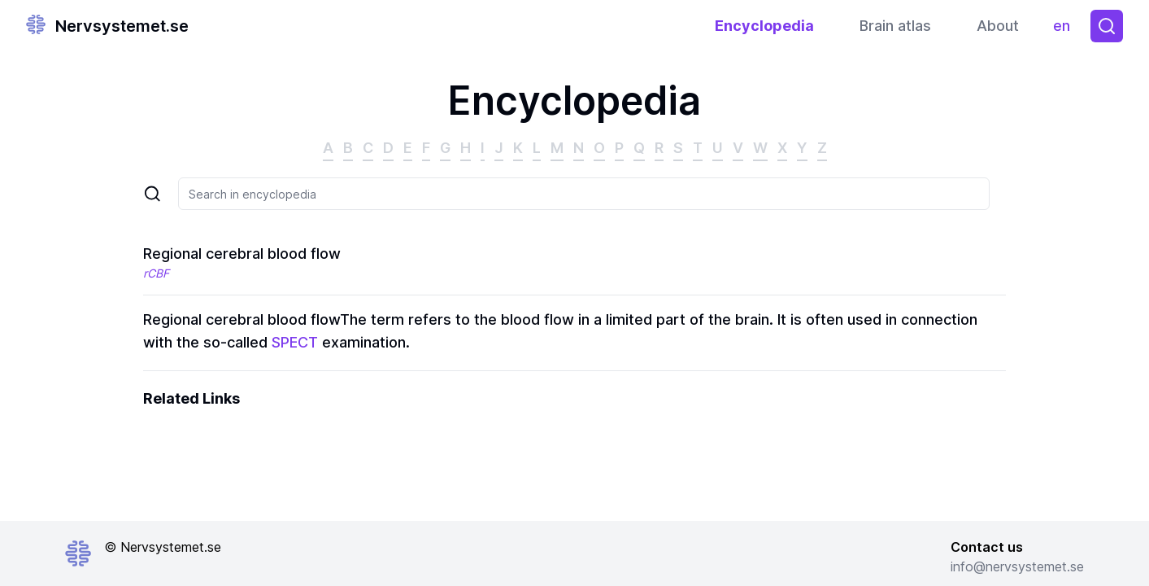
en (1065, 29)
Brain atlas (895, 25)
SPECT (295, 342)
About (998, 25)
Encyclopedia (764, 25)
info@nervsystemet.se (1017, 566)
